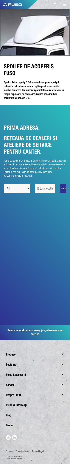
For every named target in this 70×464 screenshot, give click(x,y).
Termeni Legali (38, 451)
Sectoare (11, 364)
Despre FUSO (13, 395)
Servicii (10, 385)
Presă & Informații (16, 405)
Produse (10, 354)
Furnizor (9, 451)
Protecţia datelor (22, 451)
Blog (8, 415)
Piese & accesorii (16, 375)
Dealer (9, 425)
